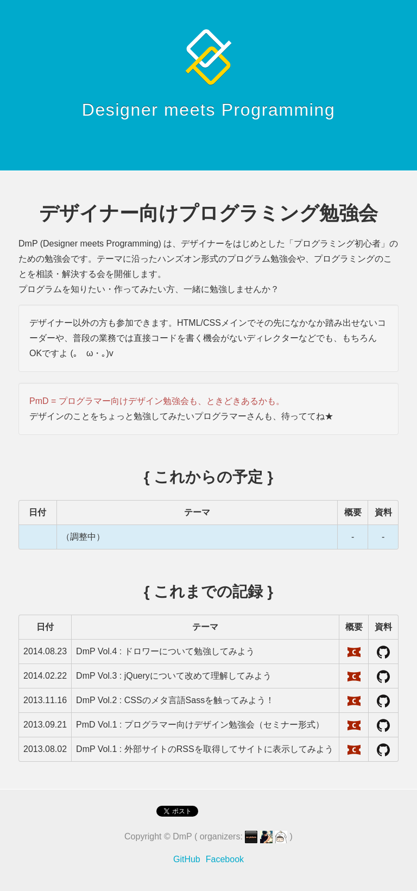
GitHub (186, 859)
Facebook (225, 859)
